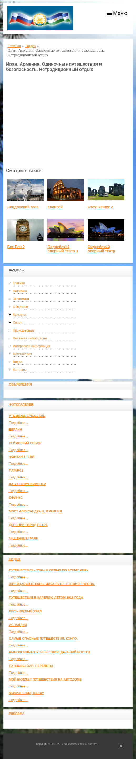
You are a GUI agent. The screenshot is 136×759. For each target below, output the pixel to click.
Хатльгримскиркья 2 (27, 484)
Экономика (21, 299)
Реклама (16, 713)
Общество (20, 307)
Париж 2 (16, 470)
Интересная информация (31, 346)
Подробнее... (18, 423)
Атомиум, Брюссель (27, 416)
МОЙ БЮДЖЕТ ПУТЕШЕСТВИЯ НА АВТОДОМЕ (45, 679)
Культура (19, 315)
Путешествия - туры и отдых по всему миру (49, 570)
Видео (17, 362)
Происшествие (23, 330)
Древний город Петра (28, 525)
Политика (20, 291)
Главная (19, 283)
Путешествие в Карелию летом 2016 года (46, 598)
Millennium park (23, 539)
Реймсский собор (25, 443)
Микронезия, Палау (26, 693)
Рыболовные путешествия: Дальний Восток (49, 652)
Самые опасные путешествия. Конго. (43, 638)
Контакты (20, 370)
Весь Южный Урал (25, 611)
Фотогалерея (22, 354)
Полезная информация (30, 338)
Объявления (20, 384)
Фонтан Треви (21, 457)
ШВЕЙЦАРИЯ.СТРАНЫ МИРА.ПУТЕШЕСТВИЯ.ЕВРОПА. (52, 584)
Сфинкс (16, 498)
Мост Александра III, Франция (35, 511)
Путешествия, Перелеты (31, 666)
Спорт (17, 322)
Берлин (15, 429)
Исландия (18, 625)
